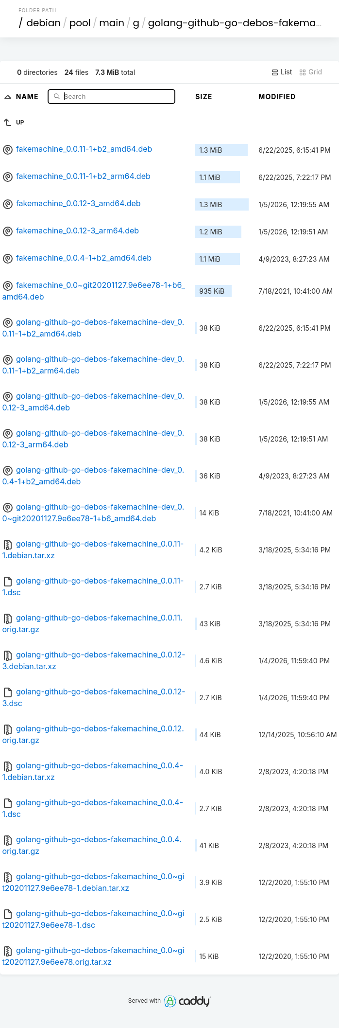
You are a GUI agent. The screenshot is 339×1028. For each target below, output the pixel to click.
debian (43, 23)
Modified (277, 96)
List (281, 72)
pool (80, 23)
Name (28, 96)
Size (203, 96)
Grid (310, 72)
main (111, 23)
